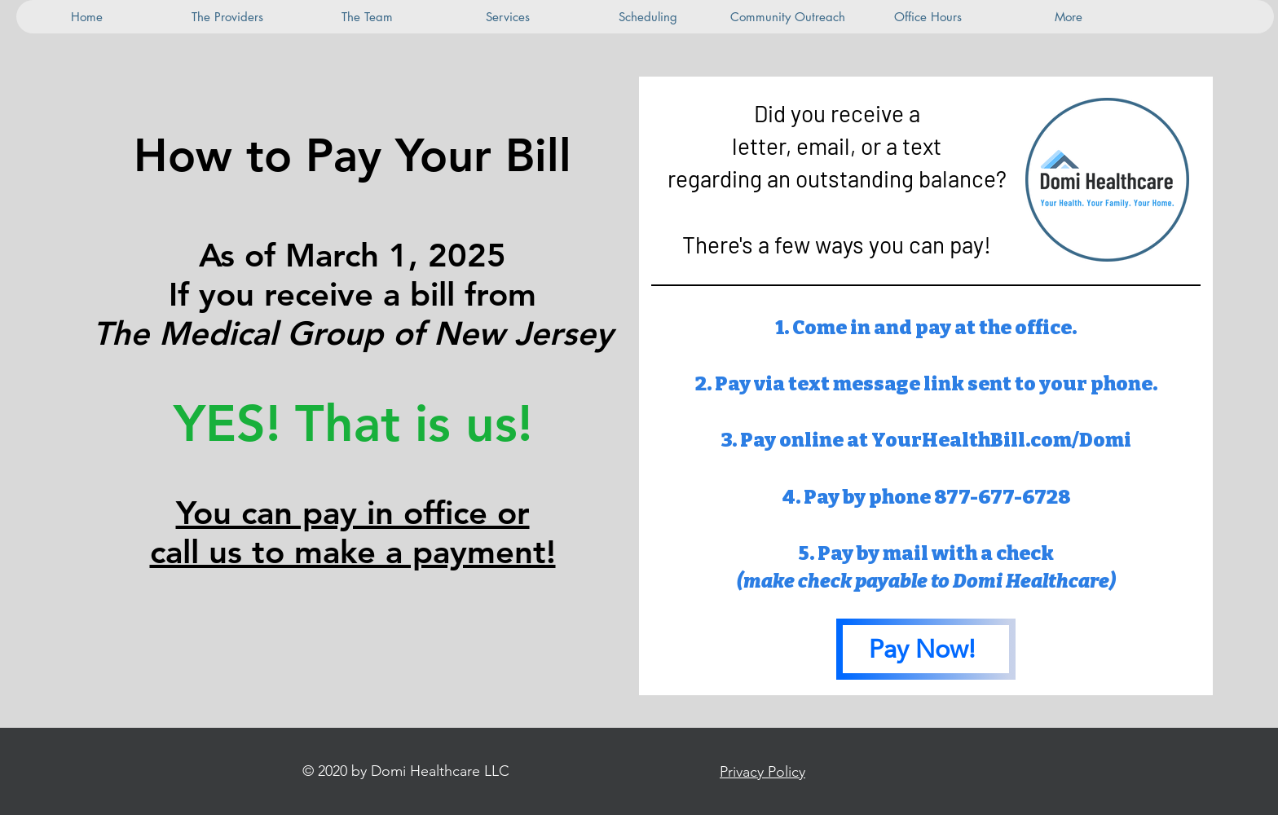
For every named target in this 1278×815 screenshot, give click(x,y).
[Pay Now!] (926, 649)
